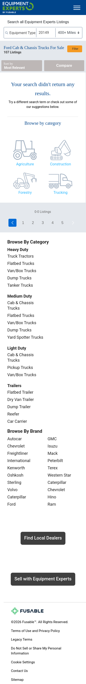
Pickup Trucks (20, 367)
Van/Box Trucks (21, 270)
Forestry (25, 192)
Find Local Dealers (43, 538)
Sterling (14, 482)
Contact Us (19, 671)
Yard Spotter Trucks (25, 337)
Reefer (13, 414)
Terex (53, 467)
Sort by (8, 63)
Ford (11, 504)
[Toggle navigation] (76, 7)
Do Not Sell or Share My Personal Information (36, 651)
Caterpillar (16, 497)
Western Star (59, 475)
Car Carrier (17, 421)
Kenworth (16, 467)
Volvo (12, 489)
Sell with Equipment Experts (42, 579)
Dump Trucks (19, 278)
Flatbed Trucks (20, 263)
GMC (52, 438)
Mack (53, 453)
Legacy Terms (21, 639)
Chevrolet (16, 446)
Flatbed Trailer (20, 392)
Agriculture (25, 164)
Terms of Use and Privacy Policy (35, 631)
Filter (75, 48)
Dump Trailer (19, 406)
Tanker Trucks (20, 285)
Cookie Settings (23, 662)
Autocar (14, 438)
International (18, 460)
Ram (52, 504)
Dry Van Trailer (20, 399)
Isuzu (52, 446)
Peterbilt (55, 460)
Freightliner (17, 453)
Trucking (60, 192)
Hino (52, 497)
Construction (60, 164)
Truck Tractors (20, 256)
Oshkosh (15, 475)
